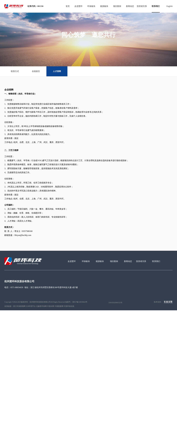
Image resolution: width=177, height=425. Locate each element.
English (169, 6)
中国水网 (50, 306)
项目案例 (117, 6)
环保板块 (91, 6)
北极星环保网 (41, 306)
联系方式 (15, 71)
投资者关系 (142, 6)
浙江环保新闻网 (19, 306)
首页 (68, 6)
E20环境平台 (31, 306)
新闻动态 (130, 6)
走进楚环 (78, 6)
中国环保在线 (69, 306)
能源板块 (104, 6)
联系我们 (156, 6)
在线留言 (36, 71)
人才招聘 (57, 71)
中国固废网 (59, 306)
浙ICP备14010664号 (79, 302)
